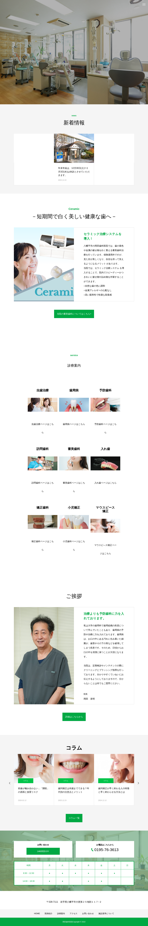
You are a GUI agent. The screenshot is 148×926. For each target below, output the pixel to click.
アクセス (73, 913)
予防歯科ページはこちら (105, 428)
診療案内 (61, 913)
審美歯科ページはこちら (74, 487)
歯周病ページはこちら (74, 424)
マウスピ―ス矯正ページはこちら (105, 549)
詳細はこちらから (74, 717)
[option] (74, 52)
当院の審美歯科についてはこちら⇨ (74, 314)
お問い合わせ (88, 913)
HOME (37, 913)
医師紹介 (48, 913)
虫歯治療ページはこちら (42, 428)
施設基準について (106, 913)
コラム (25, 781)
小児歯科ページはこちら (74, 545)
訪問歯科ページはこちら (42, 487)
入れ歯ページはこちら (105, 483)
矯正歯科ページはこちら (42, 545)
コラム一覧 (74, 818)
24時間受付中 (43, 851)
